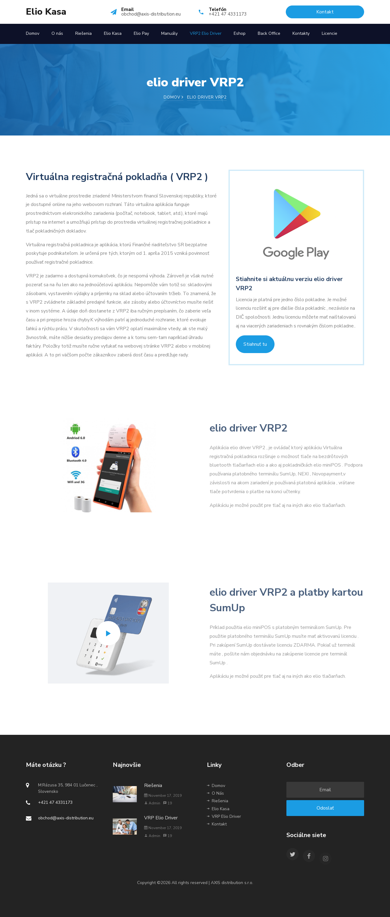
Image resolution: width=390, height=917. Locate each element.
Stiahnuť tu (255, 344)
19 (167, 803)
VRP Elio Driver (161, 817)
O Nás (215, 793)
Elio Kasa (46, 11)
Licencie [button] (329, 33)
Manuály (169, 33)
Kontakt (217, 824)
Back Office (269, 33)
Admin (152, 803)
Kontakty (301, 33)
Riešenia (83, 33)
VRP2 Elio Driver (206, 33)
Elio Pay (141, 33)
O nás (57, 33)
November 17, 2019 (163, 795)
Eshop (240, 33)
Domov (32, 33)
